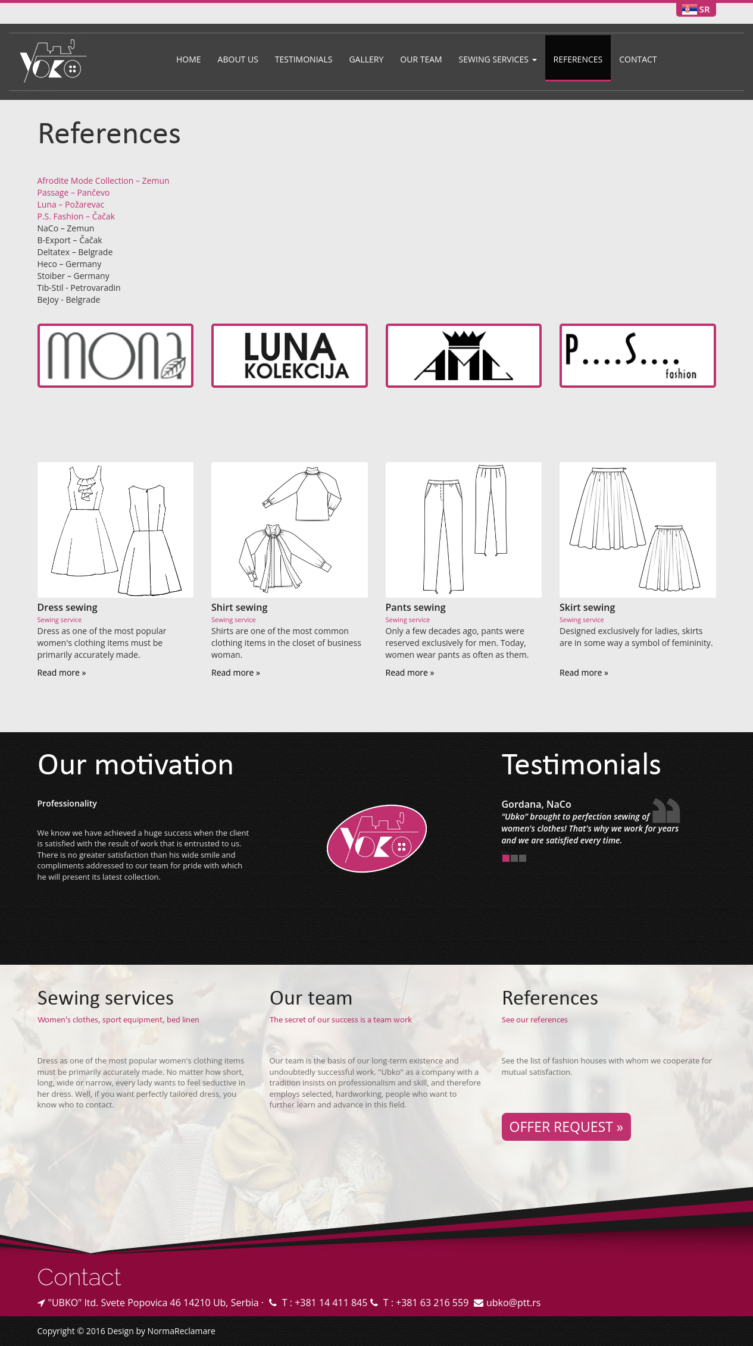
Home (188, 59)
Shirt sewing (239, 607)
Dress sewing (68, 607)
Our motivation (136, 767)
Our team (421, 59)
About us (238, 59)
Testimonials (304, 59)
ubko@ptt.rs (513, 1302)
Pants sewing (416, 607)
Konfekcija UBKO (377, 839)
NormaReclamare (181, 1330)
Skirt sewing (587, 607)
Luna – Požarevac (71, 204)
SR (704, 9)
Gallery (366, 59)
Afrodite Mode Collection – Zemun (104, 180)
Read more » (62, 672)
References (578, 59)
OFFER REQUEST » (567, 1126)
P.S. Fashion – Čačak (76, 216)
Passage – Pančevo (74, 192)
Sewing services (498, 59)
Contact (638, 59)
